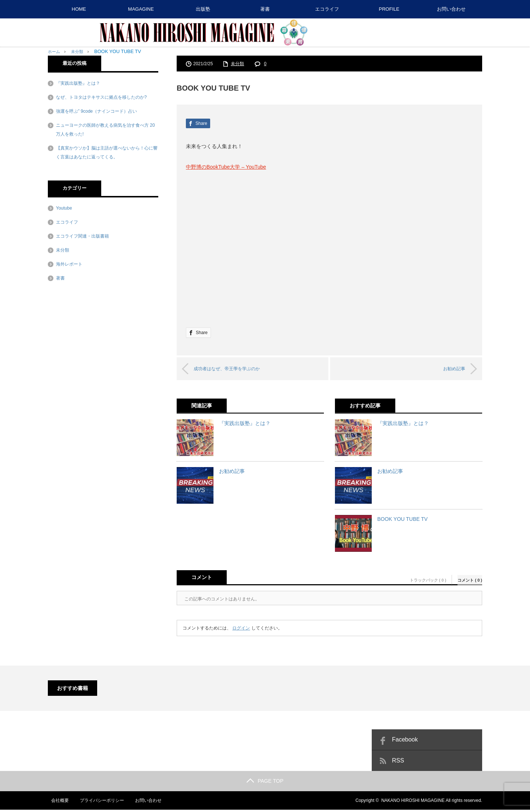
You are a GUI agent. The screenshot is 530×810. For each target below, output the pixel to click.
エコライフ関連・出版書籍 (82, 236)
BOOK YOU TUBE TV (402, 519)
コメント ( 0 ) (469, 577)
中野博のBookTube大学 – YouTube (226, 167)
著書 (265, 9)
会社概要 (57, 800)
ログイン (241, 628)
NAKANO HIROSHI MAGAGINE (413, 800)
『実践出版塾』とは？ (245, 424)
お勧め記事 (448, 368)
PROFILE (389, 9)
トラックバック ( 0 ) (428, 577)
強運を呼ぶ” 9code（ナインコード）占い (96, 111)
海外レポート (69, 264)
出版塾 (203, 9)
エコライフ (327, 9)
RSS (398, 761)
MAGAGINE (141, 9)
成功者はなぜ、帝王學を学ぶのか (235, 368)
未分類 (237, 63)
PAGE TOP (265, 781)
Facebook (405, 740)
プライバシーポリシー (99, 800)
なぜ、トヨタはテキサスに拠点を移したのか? (101, 97)
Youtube (64, 208)
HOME (79, 9)
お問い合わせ (451, 9)
